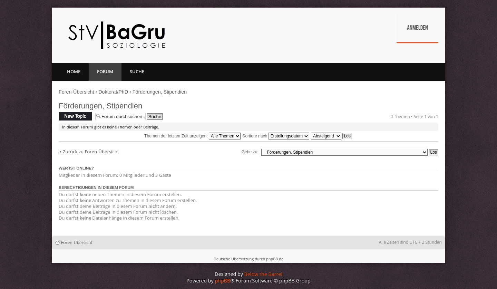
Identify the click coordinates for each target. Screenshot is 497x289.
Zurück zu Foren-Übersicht (91, 152)
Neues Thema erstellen (75, 116)
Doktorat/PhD (113, 92)
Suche (137, 71)
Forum (105, 71)
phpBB (223, 280)
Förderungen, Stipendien (160, 92)
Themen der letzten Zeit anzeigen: (192, 136)
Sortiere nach (275, 136)
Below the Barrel (263, 274)
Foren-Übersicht (76, 92)
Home (73, 71)
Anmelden (417, 28)
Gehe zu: (250, 152)
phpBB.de (274, 258)
